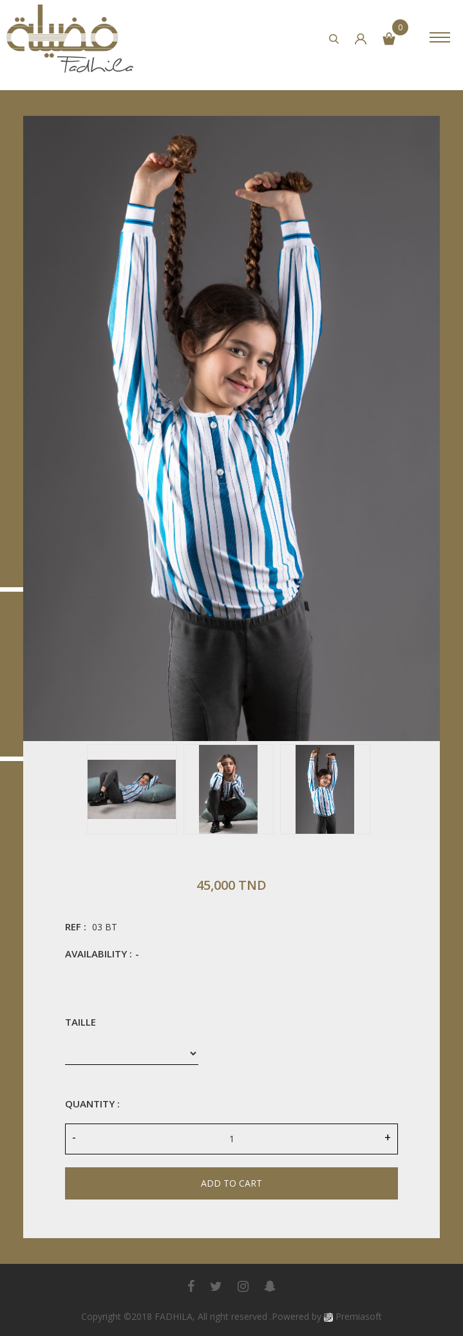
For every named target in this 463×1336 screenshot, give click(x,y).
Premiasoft (358, 1316)
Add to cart (231, 1183)
